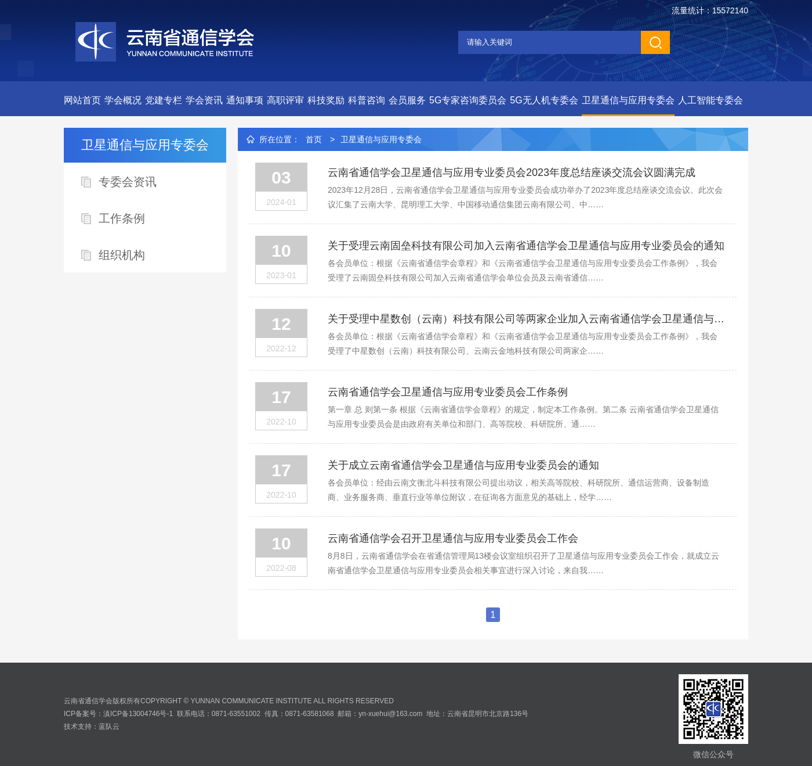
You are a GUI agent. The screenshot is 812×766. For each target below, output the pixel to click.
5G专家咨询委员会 (467, 100)
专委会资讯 (128, 181)
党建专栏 (163, 100)
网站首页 (82, 100)
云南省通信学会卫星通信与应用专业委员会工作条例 (448, 392)
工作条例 (122, 218)
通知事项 (244, 100)
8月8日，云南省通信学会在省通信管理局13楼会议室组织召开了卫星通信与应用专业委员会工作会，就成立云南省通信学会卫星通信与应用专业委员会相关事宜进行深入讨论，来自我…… (523, 563)
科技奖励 (326, 100)
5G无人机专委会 (544, 100)
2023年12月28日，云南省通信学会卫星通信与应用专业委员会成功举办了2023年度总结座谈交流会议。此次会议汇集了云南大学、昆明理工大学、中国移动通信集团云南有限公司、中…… (525, 197)
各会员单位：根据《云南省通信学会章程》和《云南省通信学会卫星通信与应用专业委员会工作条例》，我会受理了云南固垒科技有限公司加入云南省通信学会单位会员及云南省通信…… (522, 270)
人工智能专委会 (710, 100)
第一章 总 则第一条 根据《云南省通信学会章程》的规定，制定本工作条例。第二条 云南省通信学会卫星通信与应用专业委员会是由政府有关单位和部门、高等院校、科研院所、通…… (523, 417)
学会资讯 (204, 100)
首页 (314, 139)
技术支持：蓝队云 (91, 726)
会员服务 (407, 100)
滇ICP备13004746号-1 (138, 714)
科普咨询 (366, 100)
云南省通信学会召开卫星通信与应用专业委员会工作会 (453, 538)
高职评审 (285, 100)
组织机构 (122, 255)
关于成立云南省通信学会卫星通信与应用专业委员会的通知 (463, 465)
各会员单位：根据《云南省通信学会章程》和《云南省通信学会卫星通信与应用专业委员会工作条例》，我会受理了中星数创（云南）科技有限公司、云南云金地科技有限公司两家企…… (522, 343)
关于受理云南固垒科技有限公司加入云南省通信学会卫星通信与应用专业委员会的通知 (526, 245)
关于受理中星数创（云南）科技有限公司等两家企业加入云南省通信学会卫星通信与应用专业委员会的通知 (526, 319)
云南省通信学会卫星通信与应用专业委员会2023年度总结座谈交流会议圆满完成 (511, 172)
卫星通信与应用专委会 (628, 100)
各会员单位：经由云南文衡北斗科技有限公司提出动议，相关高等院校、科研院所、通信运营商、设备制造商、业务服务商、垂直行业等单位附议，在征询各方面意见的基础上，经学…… (518, 490)
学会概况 (123, 100)
